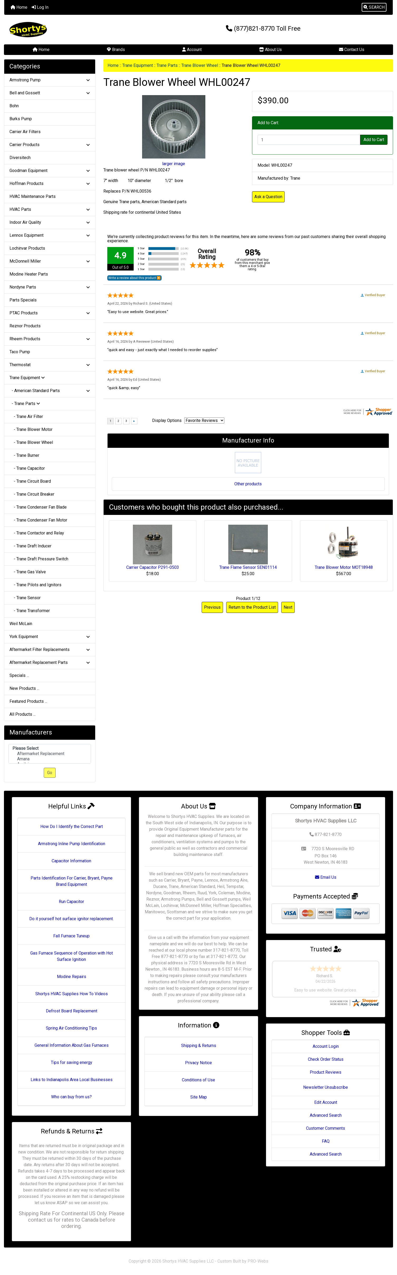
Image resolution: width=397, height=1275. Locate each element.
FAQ (326, 1141)
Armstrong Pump (49, 79)
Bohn (14, 105)
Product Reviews (325, 1072)
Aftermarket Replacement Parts (49, 662)
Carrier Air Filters (25, 131)
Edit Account (325, 1102)
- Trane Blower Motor (30, 429)
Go (49, 772)
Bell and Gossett (49, 92)
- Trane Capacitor (27, 468)
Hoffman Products (49, 183)
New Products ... (24, 688)
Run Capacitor (71, 901)
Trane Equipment (137, 65)
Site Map (198, 1097)
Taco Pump (19, 351)
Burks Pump (20, 118)
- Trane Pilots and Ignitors (35, 584)
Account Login (326, 1046)
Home (19, 7)
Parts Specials (23, 300)
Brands (116, 49)
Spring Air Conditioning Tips (71, 1028)
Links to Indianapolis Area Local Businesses (72, 1079)
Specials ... (19, 675)
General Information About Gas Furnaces (72, 1045)
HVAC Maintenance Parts (32, 196)
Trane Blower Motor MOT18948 (344, 567)
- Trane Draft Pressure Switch (38, 558)
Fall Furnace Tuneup (71, 935)
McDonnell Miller (49, 261)
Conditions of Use (198, 1079)
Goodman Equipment (49, 170)
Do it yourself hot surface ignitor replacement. (71, 918)
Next (288, 607)
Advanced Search (326, 1115)
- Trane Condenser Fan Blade (38, 507)
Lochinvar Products (27, 248)
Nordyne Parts (49, 287)
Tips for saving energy (71, 1062)
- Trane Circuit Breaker (31, 494)
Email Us (325, 877)
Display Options (167, 420)
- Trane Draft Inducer (30, 545)
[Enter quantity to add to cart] (309, 140)
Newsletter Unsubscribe (325, 1087)
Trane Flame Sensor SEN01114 (248, 567)
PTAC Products (49, 312)
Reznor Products (25, 325)
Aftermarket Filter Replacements (49, 649)
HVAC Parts (49, 209)
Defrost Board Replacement (71, 1010)
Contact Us (351, 49)
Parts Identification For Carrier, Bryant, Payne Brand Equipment (72, 881)
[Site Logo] (69, 29)
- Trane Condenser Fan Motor (38, 520)
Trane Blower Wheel (199, 65)
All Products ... (22, 714)
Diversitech (20, 157)
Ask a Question (268, 196)
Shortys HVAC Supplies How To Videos (71, 993)
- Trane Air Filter (26, 416)
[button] (374, 7)
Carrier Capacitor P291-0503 (152, 567)
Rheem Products (49, 338)
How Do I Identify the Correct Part (71, 826)
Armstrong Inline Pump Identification (71, 843)
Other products (248, 483)
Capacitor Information (71, 860)
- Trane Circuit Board (30, 481)
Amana (50, 759)
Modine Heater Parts (28, 274)
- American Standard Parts (49, 390)
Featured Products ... (28, 701)
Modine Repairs (71, 976)
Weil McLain (20, 623)
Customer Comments (325, 1128)
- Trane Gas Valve (27, 571)
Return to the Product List (252, 607)
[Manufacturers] (49, 754)
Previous (212, 607)
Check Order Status (325, 1059)
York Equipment (49, 636)
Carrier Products (49, 144)
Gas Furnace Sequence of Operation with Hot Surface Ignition (71, 956)
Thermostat (49, 364)
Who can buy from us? (71, 1096)
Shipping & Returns (198, 1045)
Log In (40, 7)
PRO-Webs (258, 1261)
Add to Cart (374, 139)
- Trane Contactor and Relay (36, 533)
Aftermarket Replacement (50, 753)
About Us (270, 49)
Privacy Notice (198, 1062)
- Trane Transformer (29, 610)
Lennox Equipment (49, 235)
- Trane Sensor (25, 597)
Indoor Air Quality (49, 222)
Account (192, 49)
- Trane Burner (24, 455)
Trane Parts (167, 65)
